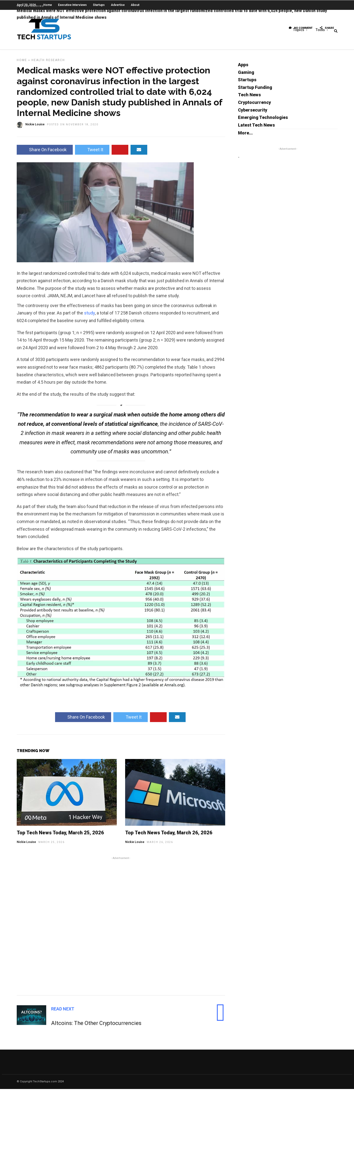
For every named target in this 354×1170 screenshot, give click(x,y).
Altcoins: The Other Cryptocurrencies (96, 1026)
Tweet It (92, 153)
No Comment (300, 28)
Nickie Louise (26, 845)
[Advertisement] (121, 928)
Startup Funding (255, 90)
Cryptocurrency (254, 105)
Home (22, 63)
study (89, 316)
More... (245, 136)
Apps (243, 68)
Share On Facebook (45, 153)
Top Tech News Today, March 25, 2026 (60, 836)
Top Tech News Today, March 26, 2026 (168, 836)
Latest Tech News (256, 128)
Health (38, 63)
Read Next (62, 1012)
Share (327, 28)
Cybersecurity (252, 113)
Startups (247, 83)
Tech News (249, 98)
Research (55, 63)
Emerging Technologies (263, 120)
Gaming (246, 75)
